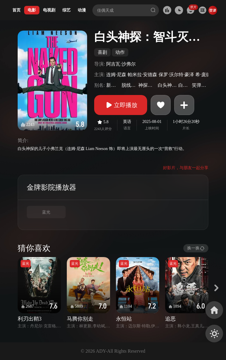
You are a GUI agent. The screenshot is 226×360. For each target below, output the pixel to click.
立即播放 (120, 105)
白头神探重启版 (167, 85)
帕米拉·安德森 (142, 74)
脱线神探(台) (129, 85)
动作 (120, 52)
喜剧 (102, 52)
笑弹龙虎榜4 (199, 85)
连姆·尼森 (116, 74)
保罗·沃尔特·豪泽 (176, 74)
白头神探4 (184, 85)
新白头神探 (113, 85)
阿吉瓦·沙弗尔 (121, 63)
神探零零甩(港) (147, 85)
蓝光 (46, 212)
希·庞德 (203, 74)
